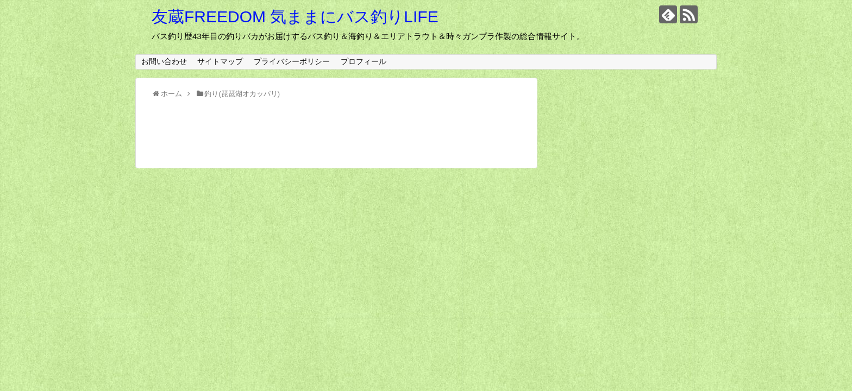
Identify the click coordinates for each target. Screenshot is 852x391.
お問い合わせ (164, 61)
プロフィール (363, 61)
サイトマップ (220, 61)
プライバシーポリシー (292, 61)
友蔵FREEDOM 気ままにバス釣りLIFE (295, 17)
